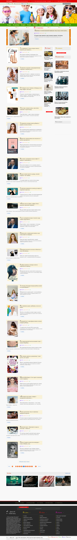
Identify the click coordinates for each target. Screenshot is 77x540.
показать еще (67, 473)
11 (19, 466)
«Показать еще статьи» (24, 461)
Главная (49, 537)
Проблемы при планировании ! (46, 522)
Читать (22, 78)
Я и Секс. (41, 527)
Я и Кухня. (42, 1)
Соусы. (57, 527)
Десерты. (58, 533)
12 (21, 466)
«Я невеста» (59, 502)
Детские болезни (27, 527)
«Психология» (30, 502)
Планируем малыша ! (44, 520)
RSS (12, 3)
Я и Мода (27, 27)
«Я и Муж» (40, 502)
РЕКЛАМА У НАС (30, 3)
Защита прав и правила (17, 3)
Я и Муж (49, 27)
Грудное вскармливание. (28, 519)
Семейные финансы (44, 525)
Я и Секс (60, 27)
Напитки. (58, 528)
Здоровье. (25, 520)
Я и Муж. (41, 515)
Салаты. (58, 522)
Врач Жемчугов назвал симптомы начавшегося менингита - (48, 80)
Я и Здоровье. (16, 1)
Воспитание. (26, 533)
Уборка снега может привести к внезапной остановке (48, 92)
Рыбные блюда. (59, 520)
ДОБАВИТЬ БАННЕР (49, 111)
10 (17, 466)
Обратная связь (24, 3)
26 (35, 466)
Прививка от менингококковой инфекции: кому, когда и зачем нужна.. (51, 30)
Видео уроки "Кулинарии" (61, 515)
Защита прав (68, 537)
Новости (9, 3)
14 (25, 466)
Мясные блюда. (59, 519)
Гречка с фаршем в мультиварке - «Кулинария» (47, 69)
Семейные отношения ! (44, 519)
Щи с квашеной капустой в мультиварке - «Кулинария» (48, 58)
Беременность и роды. (28, 517)
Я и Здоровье (38, 28)
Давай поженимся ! (43, 517)
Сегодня (60, 537)
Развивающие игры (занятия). (29, 530)
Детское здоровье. (27, 522)
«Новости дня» (19, 502)
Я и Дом (17, 27)
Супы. (57, 530)
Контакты (64, 537)
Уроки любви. (42, 530)
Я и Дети (6, 27)
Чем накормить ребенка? (28, 525)
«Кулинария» (49, 502)
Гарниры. (58, 525)
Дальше (39, 466)
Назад (9, 466)
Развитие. (25, 528)
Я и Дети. (25, 515)
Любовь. (41, 528)
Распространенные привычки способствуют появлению (47, 105)
